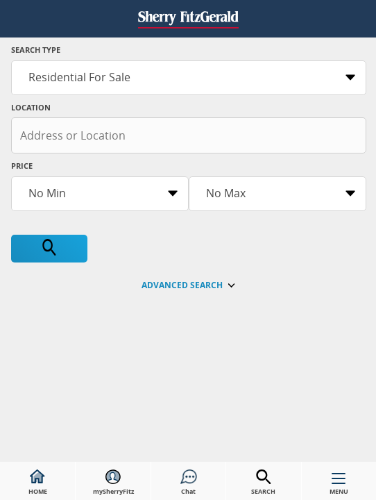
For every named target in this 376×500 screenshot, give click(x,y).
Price (22, 165)
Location (31, 107)
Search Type (35, 49)
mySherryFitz (113, 482)
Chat (188, 482)
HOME (37, 482)
